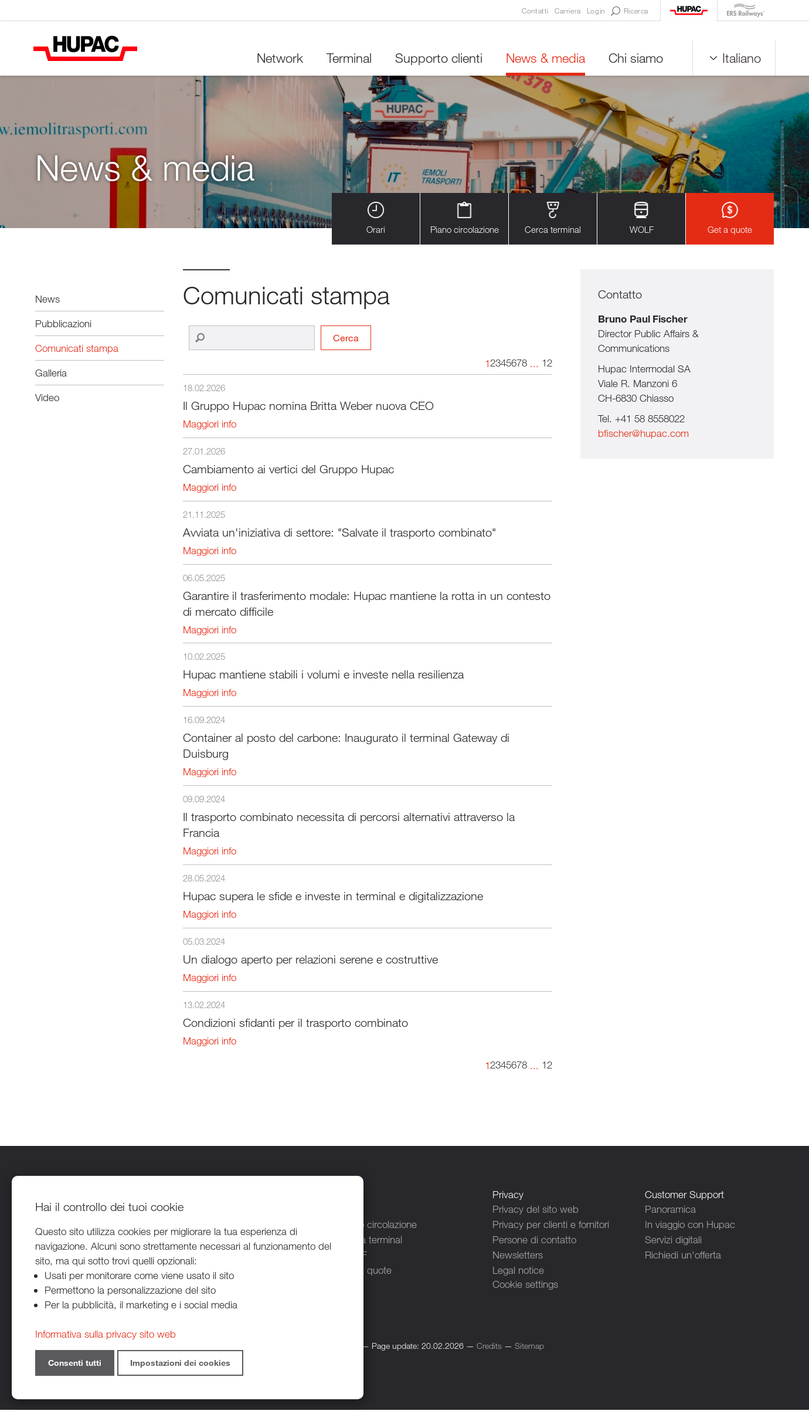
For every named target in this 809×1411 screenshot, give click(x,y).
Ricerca (629, 11)
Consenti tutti (74, 1363)
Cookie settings (525, 1283)
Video (47, 398)
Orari (375, 219)
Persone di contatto (534, 1239)
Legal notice (518, 1269)
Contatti (535, 10)
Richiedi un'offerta (683, 1254)
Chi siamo (634, 58)
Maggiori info (209, 425)
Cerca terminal (553, 219)
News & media (543, 58)
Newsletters (517, 1254)
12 (547, 364)
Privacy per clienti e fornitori (550, 1225)
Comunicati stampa (76, 348)
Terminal (347, 58)
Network (278, 58)
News (47, 299)
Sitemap (529, 1347)
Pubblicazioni (63, 324)
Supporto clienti (437, 58)
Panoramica (670, 1210)
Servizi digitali (673, 1239)
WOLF (642, 219)
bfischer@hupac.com (643, 434)
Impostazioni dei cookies (180, 1363)
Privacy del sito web (535, 1210)
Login (596, 10)
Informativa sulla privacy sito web (105, 1334)
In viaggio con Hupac (690, 1225)
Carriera (568, 10)
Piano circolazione (464, 219)
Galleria (51, 373)
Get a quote (730, 219)
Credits (489, 1347)
